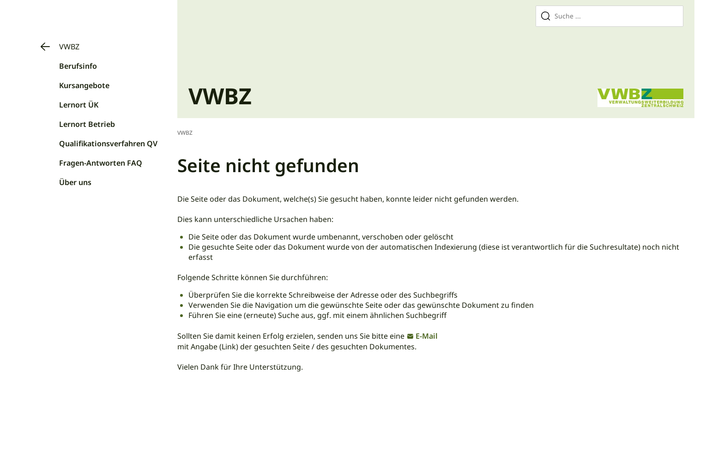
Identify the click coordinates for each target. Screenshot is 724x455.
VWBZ (69, 47)
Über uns (75, 182)
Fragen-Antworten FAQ (100, 163)
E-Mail (427, 336)
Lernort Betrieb (87, 124)
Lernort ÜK (78, 105)
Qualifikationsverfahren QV (108, 143)
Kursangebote (84, 85)
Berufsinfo (78, 66)
